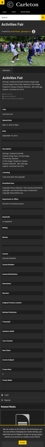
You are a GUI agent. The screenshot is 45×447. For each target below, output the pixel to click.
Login (5, 395)
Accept (22, 442)
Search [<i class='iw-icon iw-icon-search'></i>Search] (43, 17)
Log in (5, 12)
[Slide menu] (2, 2)
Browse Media (25, 12)
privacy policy (37, 434)
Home (14, 12)
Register (6, 400)
